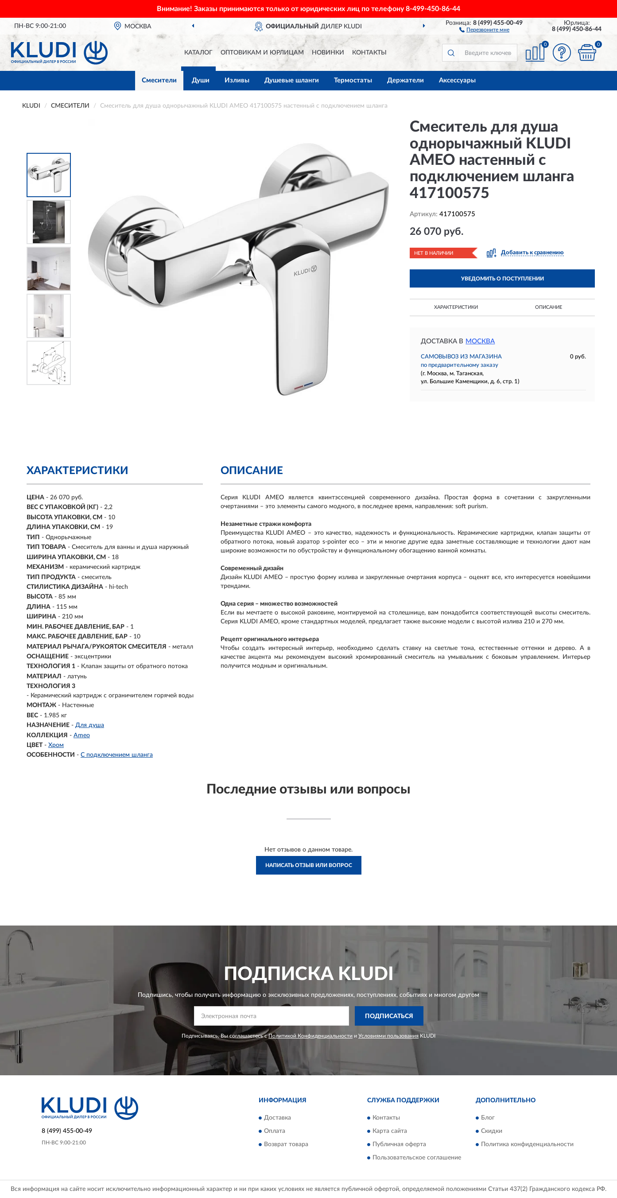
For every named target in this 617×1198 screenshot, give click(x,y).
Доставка (277, 1118)
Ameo (82, 735)
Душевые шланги (291, 80)
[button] (484, 29)
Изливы (237, 80)
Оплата (274, 1131)
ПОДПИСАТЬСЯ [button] (389, 1016)
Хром (56, 745)
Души (201, 80)
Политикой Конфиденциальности (310, 1036)
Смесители (159, 80)
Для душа (89, 725)
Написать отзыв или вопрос (308, 865)
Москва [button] (480, 341)
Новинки (328, 53)
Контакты (369, 53)
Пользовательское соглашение (417, 1158)
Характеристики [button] (456, 307)
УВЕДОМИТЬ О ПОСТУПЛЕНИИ (502, 278)
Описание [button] (548, 307)
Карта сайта (390, 1131)
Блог (488, 1118)
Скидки (491, 1131)
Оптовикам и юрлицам (262, 53)
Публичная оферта (399, 1144)
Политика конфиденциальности (527, 1144)
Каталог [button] (198, 53)
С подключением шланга (117, 755)
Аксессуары (457, 80)
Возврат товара (286, 1144)
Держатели (405, 80)
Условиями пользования (388, 1036)
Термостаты (353, 80)
